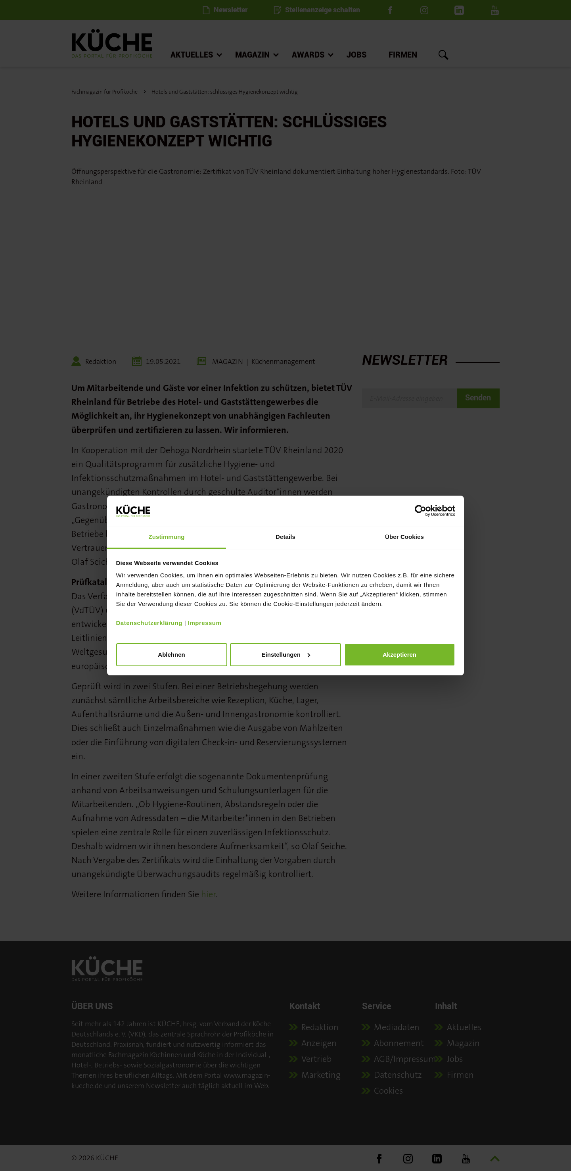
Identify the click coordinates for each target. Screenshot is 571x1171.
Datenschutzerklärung (149, 622)
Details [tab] (285, 536)
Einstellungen (286, 654)
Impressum (205, 622)
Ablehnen (171, 654)
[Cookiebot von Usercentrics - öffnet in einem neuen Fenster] (420, 511)
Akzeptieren (399, 654)
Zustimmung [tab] (167, 536)
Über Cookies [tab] (404, 536)
